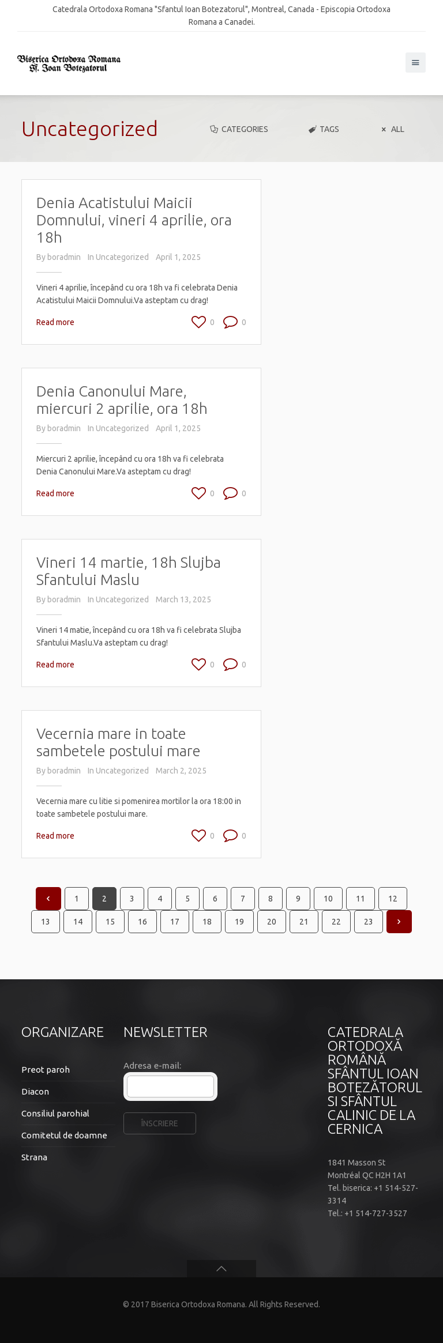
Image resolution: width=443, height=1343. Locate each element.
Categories (238, 129)
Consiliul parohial (55, 1113)
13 (45, 921)
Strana (34, 1157)
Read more (55, 322)
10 (328, 898)
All (391, 129)
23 (368, 921)
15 (110, 921)
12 (392, 898)
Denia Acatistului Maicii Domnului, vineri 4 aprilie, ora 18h (134, 220)
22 (336, 921)
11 (360, 898)
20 (271, 921)
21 (304, 921)
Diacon (35, 1091)
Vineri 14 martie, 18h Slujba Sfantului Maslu (128, 571)
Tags (323, 129)
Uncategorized (122, 257)
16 (142, 921)
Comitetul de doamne (64, 1135)
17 (174, 921)
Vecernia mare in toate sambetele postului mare (118, 742)
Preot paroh (45, 1069)
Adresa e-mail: (152, 1065)
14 (77, 921)
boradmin (64, 257)
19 (239, 921)
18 (207, 921)
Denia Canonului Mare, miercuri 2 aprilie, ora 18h (122, 400)
